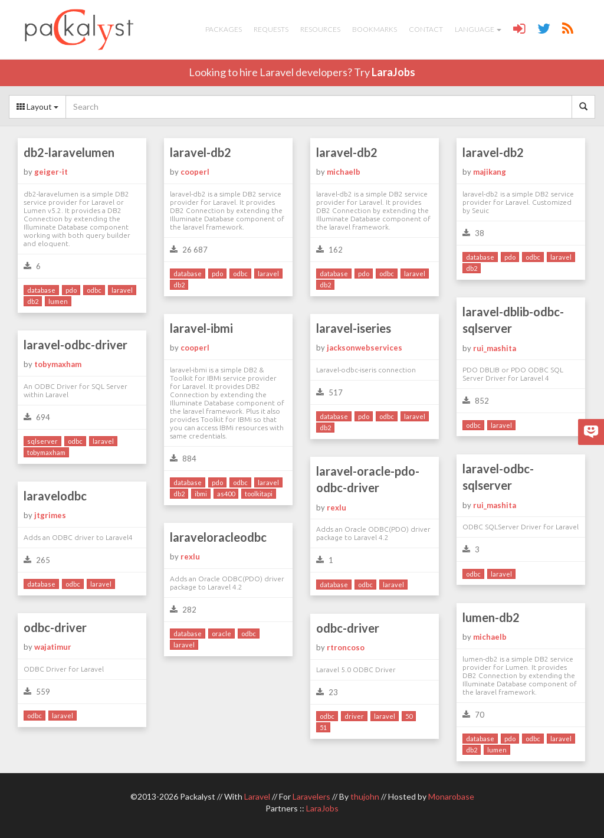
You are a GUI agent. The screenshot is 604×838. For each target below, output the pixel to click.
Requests (271, 29)
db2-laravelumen (69, 152)
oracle (221, 633)
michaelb (343, 171)
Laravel (257, 796)
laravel (122, 290)
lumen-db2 (491, 617)
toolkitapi (259, 493)
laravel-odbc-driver (75, 345)
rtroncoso (346, 647)
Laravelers (311, 796)
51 (323, 727)
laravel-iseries (353, 328)
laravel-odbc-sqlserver (498, 477)
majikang (489, 171)
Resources (320, 29)
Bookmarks (374, 29)
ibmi (201, 493)
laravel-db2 (200, 152)
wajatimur (52, 647)
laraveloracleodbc (218, 537)
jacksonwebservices (364, 347)
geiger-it (51, 171)
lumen (58, 301)
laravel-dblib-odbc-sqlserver (513, 320)
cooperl (194, 171)
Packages (223, 29)
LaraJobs (393, 72)
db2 (32, 301)
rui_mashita (494, 348)
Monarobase (451, 796)
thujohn (364, 796)
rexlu (336, 507)
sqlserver (42, 441)
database (41, 290)
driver (354, 716)
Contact (426, 29)
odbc (94, 290)
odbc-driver (55, 627)
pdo (71, 290)
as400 (226, 493)
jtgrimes (50, 515)
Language (478, 29)
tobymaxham (57, 364)
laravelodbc (55, 496)
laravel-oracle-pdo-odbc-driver (367, 479)
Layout (37, 107)
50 (408, 716)
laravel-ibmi (201, 328)
